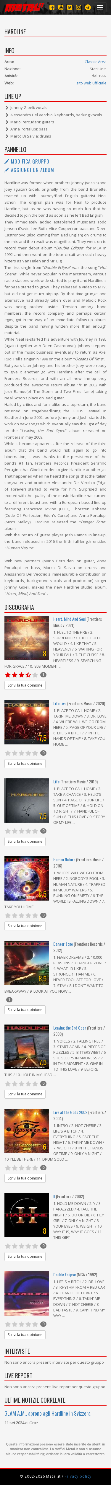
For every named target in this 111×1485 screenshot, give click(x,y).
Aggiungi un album (29, 170)
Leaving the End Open (70, 1028)
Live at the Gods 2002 (70, 1112)
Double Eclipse (64, 1274)
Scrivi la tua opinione (25, 685)
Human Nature (64, 859)
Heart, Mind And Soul (69, 619)
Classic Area (96, 61)
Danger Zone (63, 944)
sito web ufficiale (91, 83)
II (54, 1196)
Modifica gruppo (26, 161)
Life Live (59, 703)
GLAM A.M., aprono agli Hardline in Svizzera (47, 1413)
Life (56, 781)
